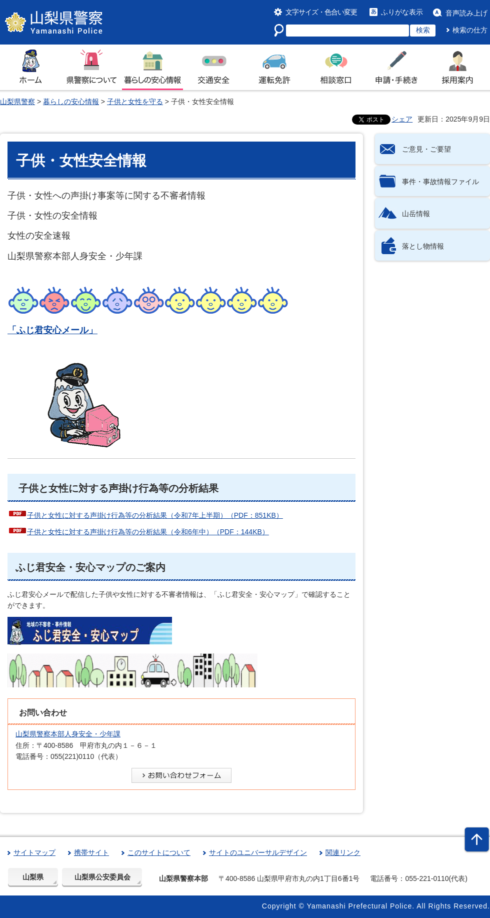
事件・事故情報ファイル (440, 182)
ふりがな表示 (402, 12)
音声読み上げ (467, 13)
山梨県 (33, 877)
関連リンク (343, 852)
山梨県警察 (17, 102)
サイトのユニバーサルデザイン (258, 852)
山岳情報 (416, 214)
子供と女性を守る (135, 102)
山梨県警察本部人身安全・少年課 (68, 734)
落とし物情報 (423, 246)
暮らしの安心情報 (71, 102)
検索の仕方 (470, 30)
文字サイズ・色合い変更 (321, 12)
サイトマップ (35, 852)
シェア (402, 119)
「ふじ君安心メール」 (53, 330)
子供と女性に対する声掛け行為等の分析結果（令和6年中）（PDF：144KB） (148, 532)
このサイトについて (159, 852)
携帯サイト (91, 852)
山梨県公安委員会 (102, 877)
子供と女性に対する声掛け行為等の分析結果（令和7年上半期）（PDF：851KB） (155, 515)
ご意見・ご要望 (426, 149)
